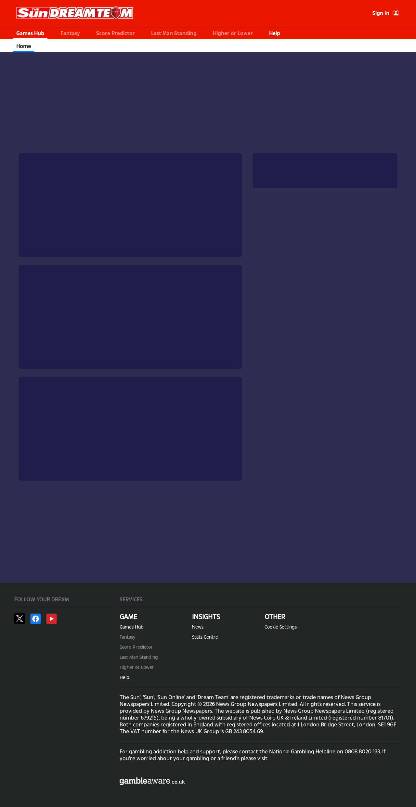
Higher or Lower (233, 33)
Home (23, 46)
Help (274, 33)
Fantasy (70, 33)
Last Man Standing (174, 33)
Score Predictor (115, 33)
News (197, 627)
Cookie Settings (281, 627)
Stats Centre (205, 637)
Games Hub (30, 33)
